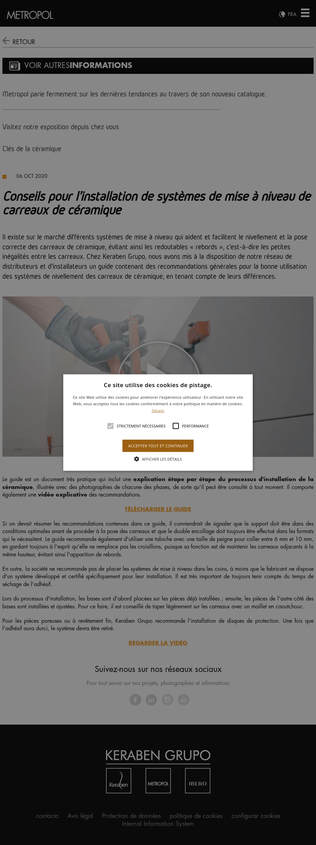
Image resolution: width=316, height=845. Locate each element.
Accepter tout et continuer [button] (158, 445)
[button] (158, 422)
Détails (158, 410)
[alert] (158, 422)
